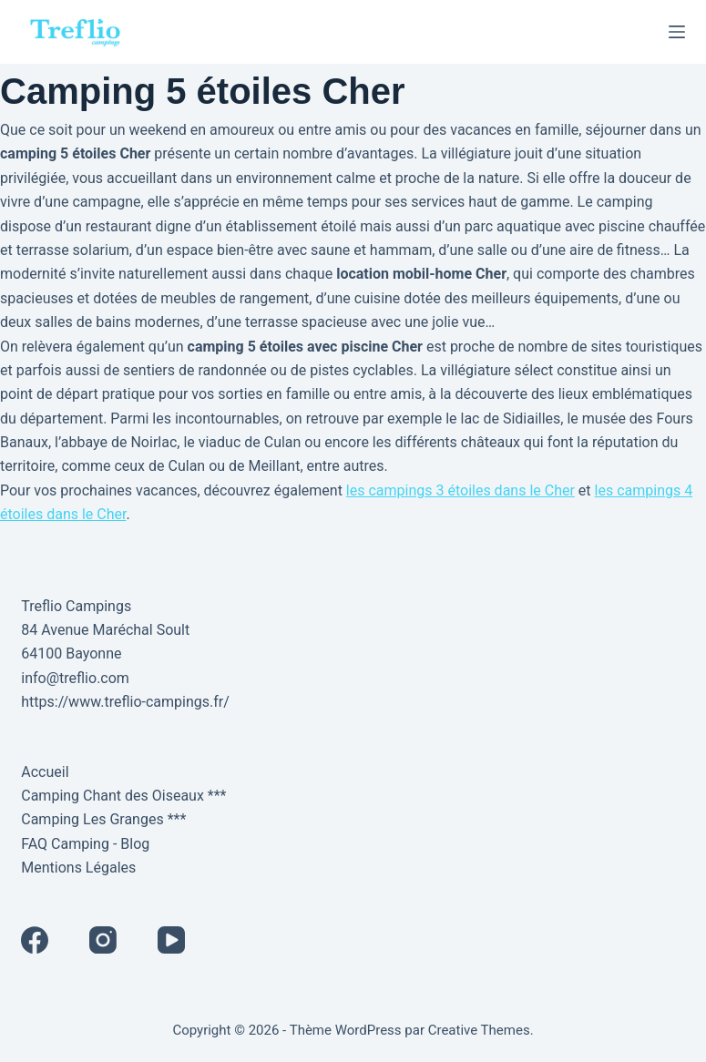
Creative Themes (479, 1030)
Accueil (44, 772)
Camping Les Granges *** (103, 819)
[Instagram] (103, 940)
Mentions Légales (78, 867)
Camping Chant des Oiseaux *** (123, 795)
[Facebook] (34, 940)
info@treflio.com (75, 678)
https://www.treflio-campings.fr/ (125, 701)
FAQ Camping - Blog (85, 844)
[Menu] (677, 32)
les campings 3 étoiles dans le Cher (460, 490)
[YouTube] (171, 940)
